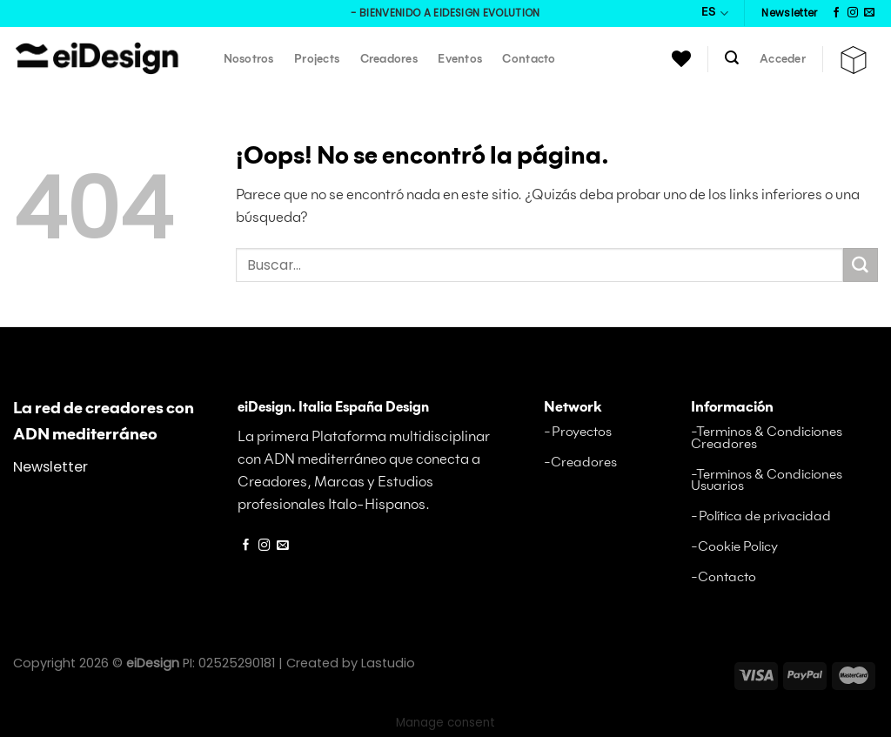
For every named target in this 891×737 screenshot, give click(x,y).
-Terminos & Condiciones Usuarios (766, 480)
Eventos (460, 59)
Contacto (528, 59)
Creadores (389, 59)
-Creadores (580, 462)
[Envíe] (860, 265)
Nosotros (249, 59)
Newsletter (50, 467)
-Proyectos (578, 432)
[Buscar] (732, 58)
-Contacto (723, 577)
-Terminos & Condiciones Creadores (766, 438)
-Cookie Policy (734, 546)
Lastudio (388, 663)
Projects (316, 59)
